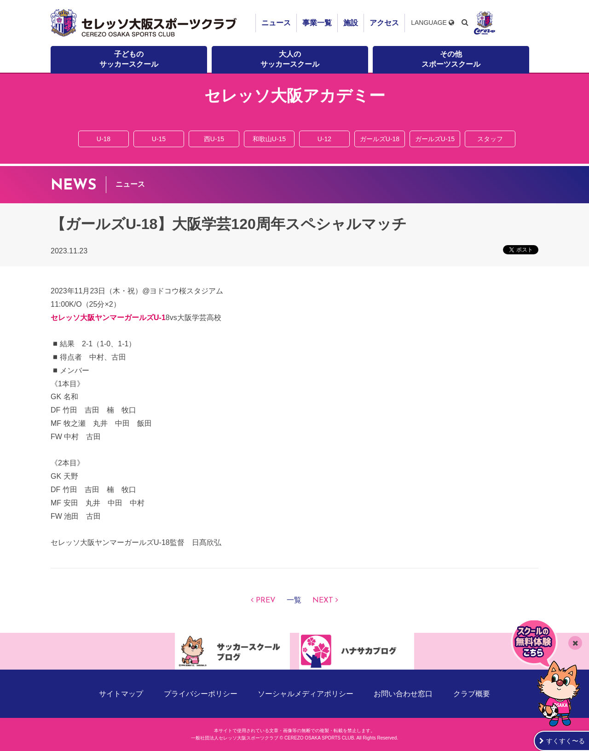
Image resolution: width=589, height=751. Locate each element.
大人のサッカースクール (289, 59)
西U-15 (214, 139)
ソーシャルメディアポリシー (305, 694)
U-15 (159, 139)
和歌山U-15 (269, 139)
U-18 (103, 139)
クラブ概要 (471, 694)
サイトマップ (121, 694)
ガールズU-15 (435, 139)
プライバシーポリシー (200, 694)
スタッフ (490, 139)
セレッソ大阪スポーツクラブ (145, 23)
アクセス (384, 23)
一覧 (294, 600)
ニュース (276, 23)
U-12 (324, 139)
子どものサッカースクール (128, 59)
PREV (266, 600)
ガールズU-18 (379, 139)
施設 (350, 23)
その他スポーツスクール (451, 59)
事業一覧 (317, 23)
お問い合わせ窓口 (403, 694)
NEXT (322, 600)
